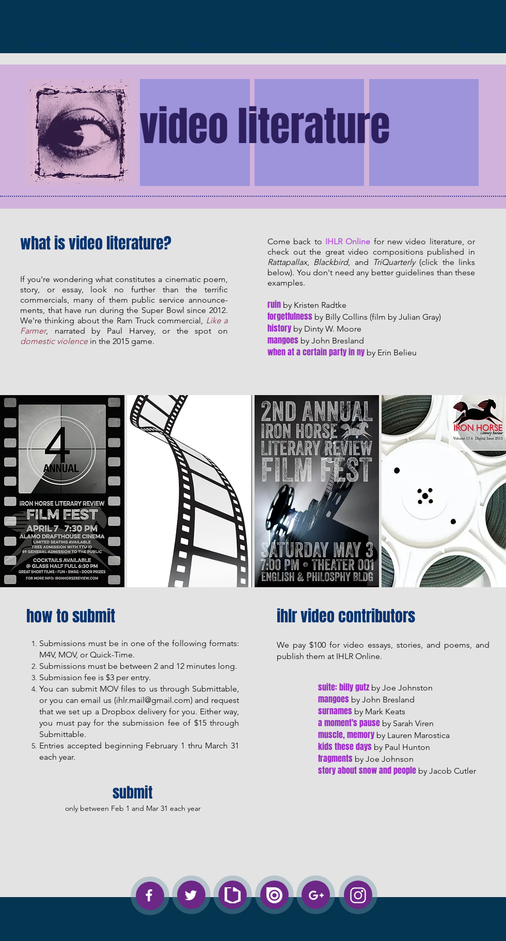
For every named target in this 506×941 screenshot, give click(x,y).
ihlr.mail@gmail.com (153, 700)
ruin (274, 304)
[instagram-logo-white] (358, 895)
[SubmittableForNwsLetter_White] (233, 895)
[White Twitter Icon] (191, 895)
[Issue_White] (274, 895)
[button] (62, 491)
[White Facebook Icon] (149, 895)
